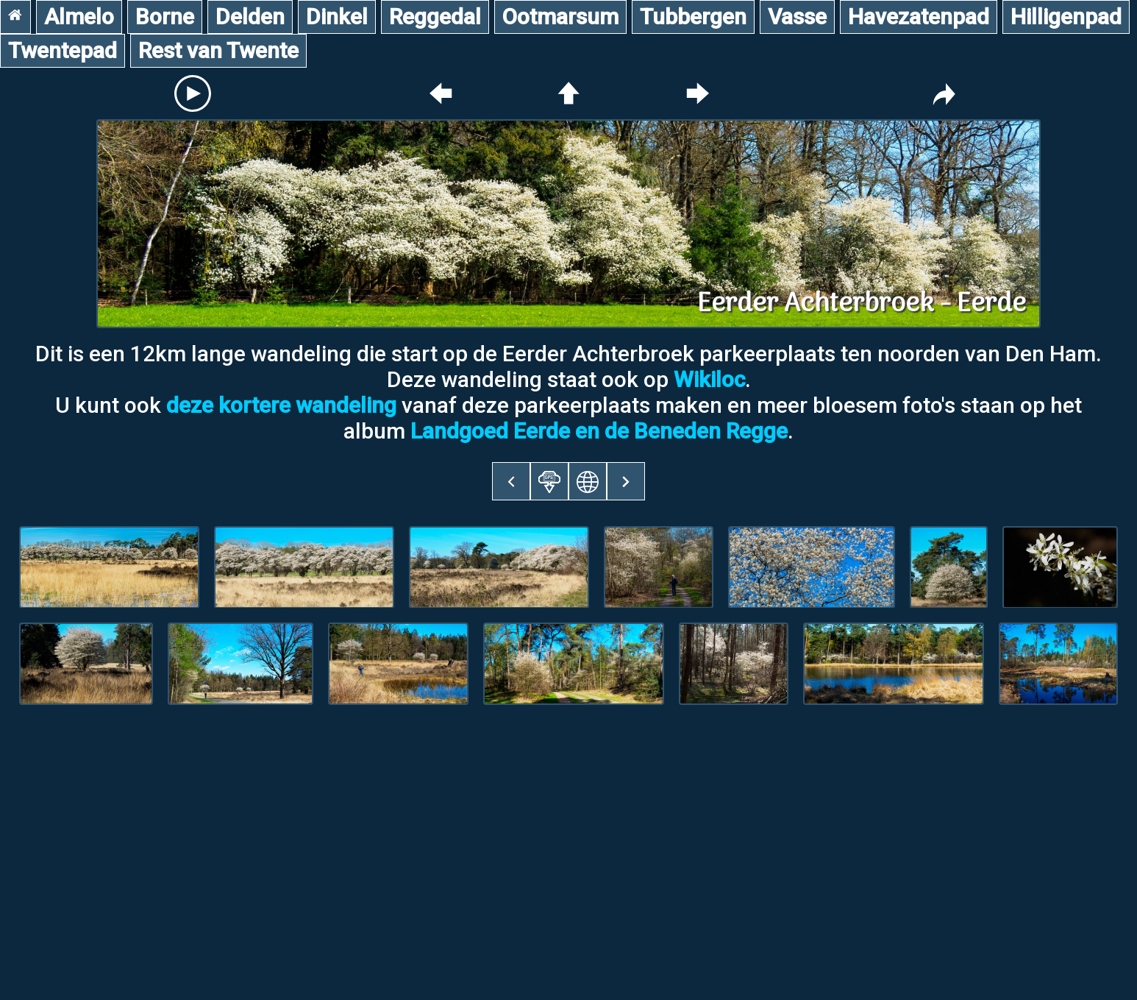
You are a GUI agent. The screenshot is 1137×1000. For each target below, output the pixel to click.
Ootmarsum (560, 16)
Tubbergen (693, 16)
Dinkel (337, 16)
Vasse (797, 16)
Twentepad (62, 50)
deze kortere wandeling (281, 405)
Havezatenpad (918, 16)
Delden (250, 16)
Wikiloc (709, 379)
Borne (164, 16)
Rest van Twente (218, 50)
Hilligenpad (1066, 16)
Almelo (79, 16)
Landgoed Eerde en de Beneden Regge (599, 431)
